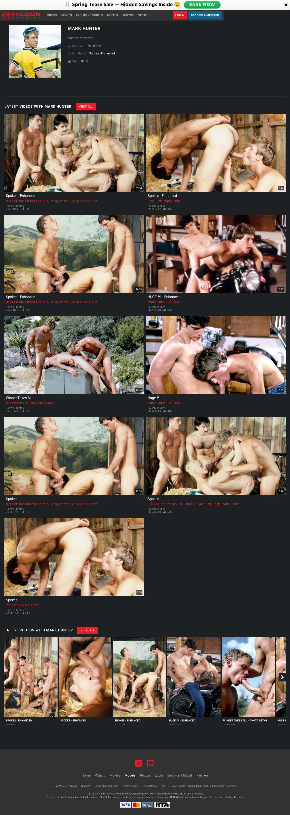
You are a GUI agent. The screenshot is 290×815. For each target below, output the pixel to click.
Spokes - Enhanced (102, 53)
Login (179, 15)
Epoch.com (66, 797)
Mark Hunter (88, 201)
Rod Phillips (27, 201)
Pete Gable (71, 201)
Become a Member (205, 15)
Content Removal (234, 797)
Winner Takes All (19, 398)
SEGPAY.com (177, 797)
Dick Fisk (12, 201)
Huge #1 (154, 398)
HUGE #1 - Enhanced (164, 297)
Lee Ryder (56, 201)
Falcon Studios (15, 205)
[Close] (286, 5)
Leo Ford (42, 201)
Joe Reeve (173, 302)
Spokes (11, 499)
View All (86, 107)
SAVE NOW (202, 5)
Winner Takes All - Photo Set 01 (245, 720)
